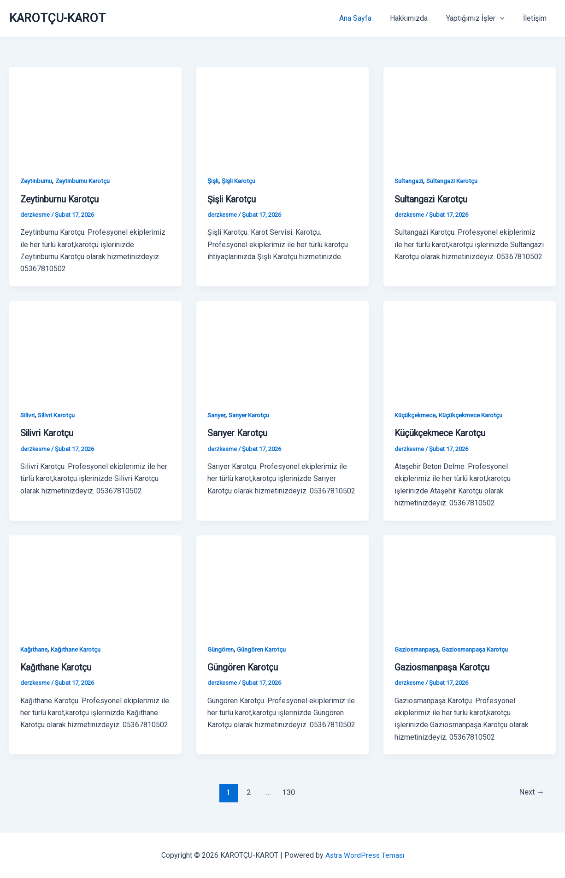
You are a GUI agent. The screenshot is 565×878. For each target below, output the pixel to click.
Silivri (27, 415)
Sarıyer (217, 415)
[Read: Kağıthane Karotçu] (95, 582)
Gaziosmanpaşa (418, 649)
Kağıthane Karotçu (79, 649)
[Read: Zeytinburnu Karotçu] (95, 114)
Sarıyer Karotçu (253, 415)
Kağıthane (35, 649)
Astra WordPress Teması (364, 854)
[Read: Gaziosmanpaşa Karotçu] (469, 582)
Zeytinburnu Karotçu (88, 180)
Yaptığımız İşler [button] (481, 18)
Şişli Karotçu (239, 180)
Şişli (212, 180)
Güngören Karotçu (265, 649)
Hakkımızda (418, 18)
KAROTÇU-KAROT (57, 18)
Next (531, 792)
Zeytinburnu (38, 180)
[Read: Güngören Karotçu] (282, 582)
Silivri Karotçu (58, 415)
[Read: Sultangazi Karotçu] (469, 114)
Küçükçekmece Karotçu (476, 415)
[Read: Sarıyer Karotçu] (282, 348)
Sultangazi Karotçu (456, 180)
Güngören (221, 649)
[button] (505, 18)
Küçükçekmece (416, 415)
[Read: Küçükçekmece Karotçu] (469, 348)
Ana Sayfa (368, 18)
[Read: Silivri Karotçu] (95, 348)
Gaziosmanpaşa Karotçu (481, 649)
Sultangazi (410, 180)
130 (288, 792)
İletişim (536, 18)
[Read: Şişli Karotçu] (282, 114)
